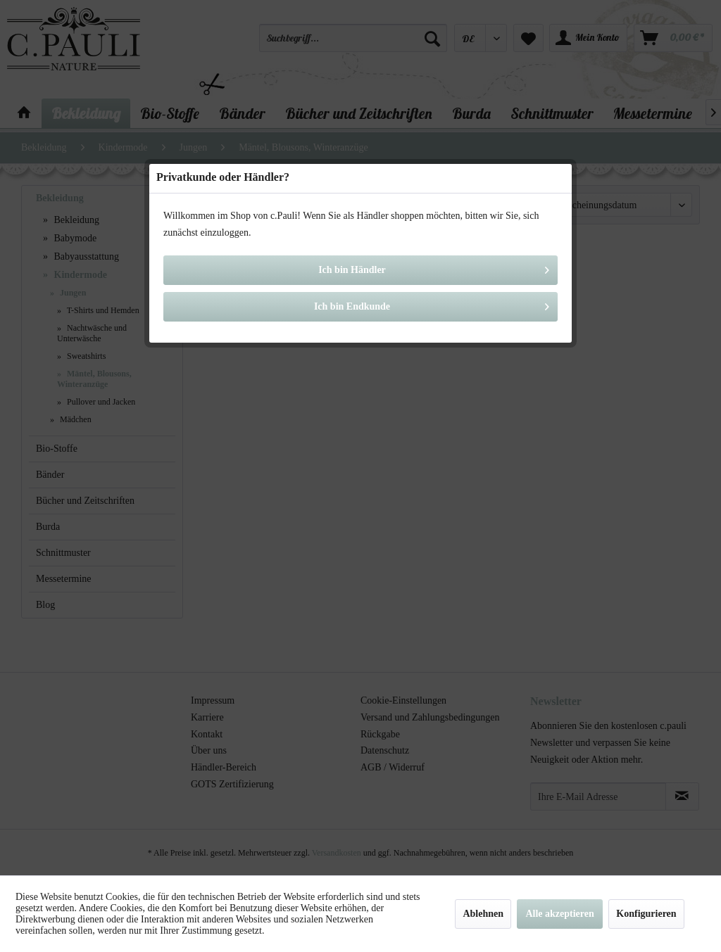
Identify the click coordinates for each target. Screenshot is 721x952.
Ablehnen (483, 913)
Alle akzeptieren (559, 913)
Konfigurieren (646, 913)
